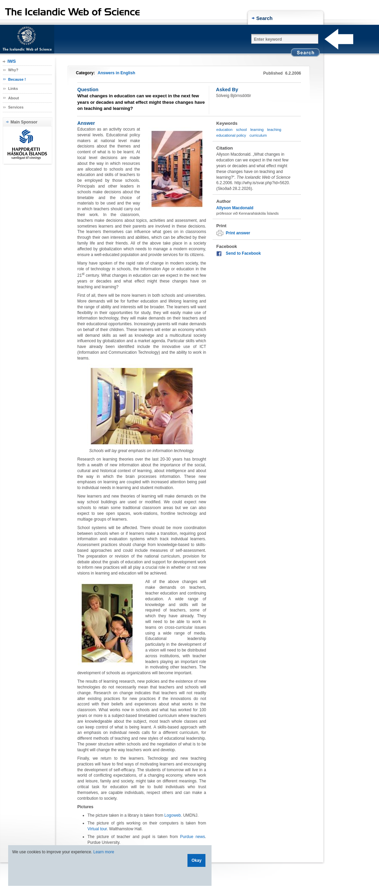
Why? (13, 70)
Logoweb (172, 815)
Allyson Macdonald (234, 208)
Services (15, 107)
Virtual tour (97, 829)
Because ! (17, 79)
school (241, 130)
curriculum (258, 135)
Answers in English (116, 73)
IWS (11, 61)
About (13, 98)
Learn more (103, 852)
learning (256, 130)
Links (13, 88)
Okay (196, 860)
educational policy (231, 135)
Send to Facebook (243, 253)
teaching (274, 130)
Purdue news (192, 836)
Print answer (238, 233)
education (224, 130)
